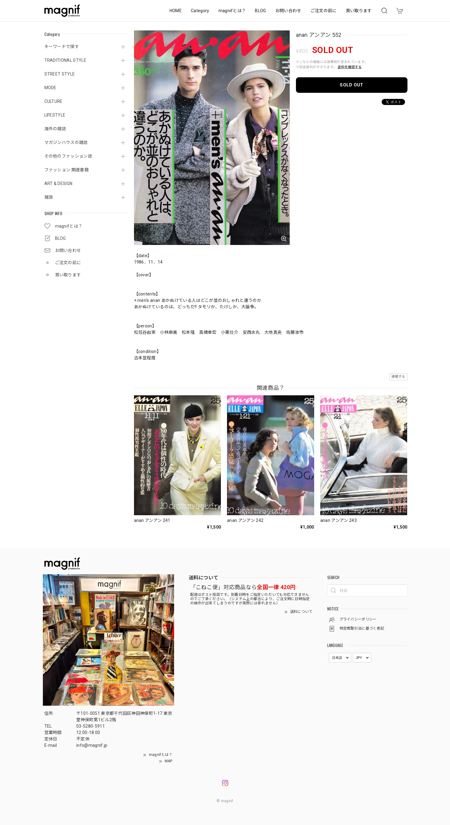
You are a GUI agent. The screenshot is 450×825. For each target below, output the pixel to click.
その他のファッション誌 (68, 156)
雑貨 (48, 197)
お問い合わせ (288, 10)
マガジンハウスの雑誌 (66, 142)
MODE (50, 87)
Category (200, 10)
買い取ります (359, 10)
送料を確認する (350, 67)
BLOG (260, 10)
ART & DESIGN (58, 183)
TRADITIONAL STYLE (65, 60)
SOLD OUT (351, 85)
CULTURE (53, 101)
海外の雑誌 (55, 128)
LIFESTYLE (55, 115)
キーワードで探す (61, 46)
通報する (398, 377)
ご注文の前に (324, 10)
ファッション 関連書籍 (66, 169)
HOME (176, 10)
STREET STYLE (59, 74)
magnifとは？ (232, 10)
